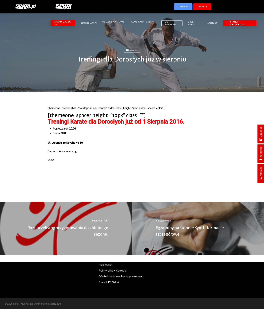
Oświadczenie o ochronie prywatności (121, 276)
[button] (183, 6)
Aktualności (132, 50)
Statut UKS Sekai (109, 282)
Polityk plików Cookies (112, 270)
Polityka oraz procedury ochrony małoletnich (118, 262)
